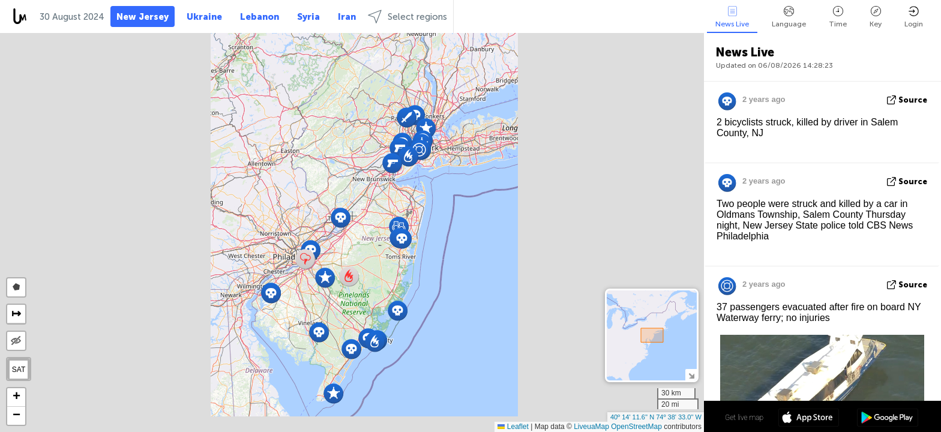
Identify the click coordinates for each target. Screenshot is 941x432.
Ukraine (204, 16)
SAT (18, 369)
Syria (308, 16)
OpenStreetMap (636, 426)
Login (913, 17)
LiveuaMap (591, 426)
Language (789, 17)
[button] (340, 217)
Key (876, 17)
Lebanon (259, 16)
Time (838, 17)
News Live (732, 17)
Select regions (407, 16)
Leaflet (513, 426)
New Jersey (142, 16)
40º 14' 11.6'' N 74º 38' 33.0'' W (656, 417)
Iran (347, 16)
